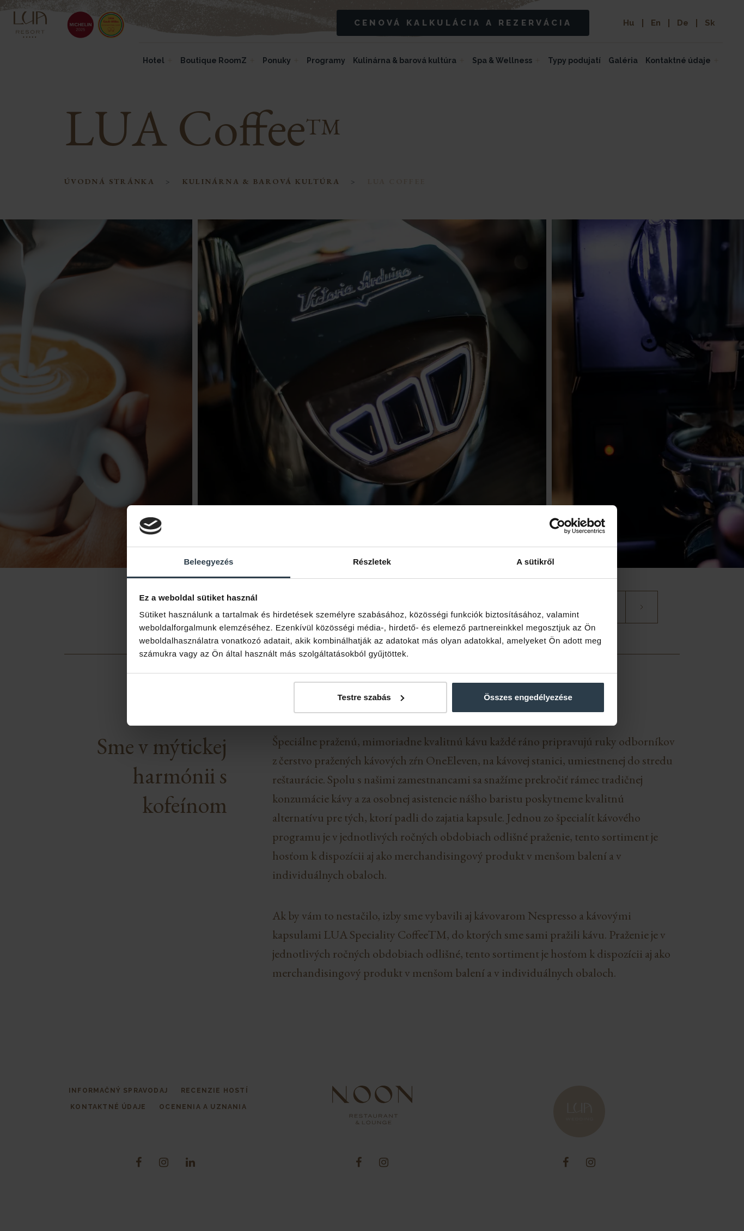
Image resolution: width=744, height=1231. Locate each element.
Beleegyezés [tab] (208, 561)
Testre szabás (370, 697)
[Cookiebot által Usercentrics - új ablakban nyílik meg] (557, 526)
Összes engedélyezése (528, 697)
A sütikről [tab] (535, 561)
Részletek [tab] (372, 561)
